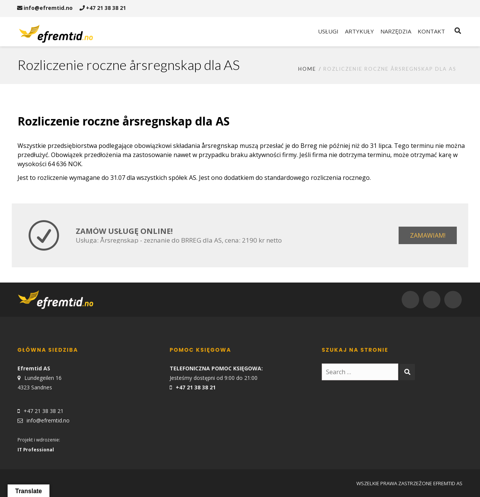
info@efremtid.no (45, 7)
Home (307, 69)
